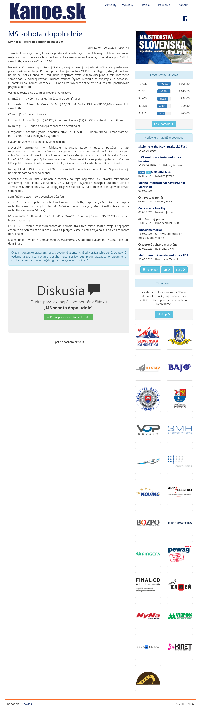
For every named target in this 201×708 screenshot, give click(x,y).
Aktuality (110, 5)
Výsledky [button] (129, 5)
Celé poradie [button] (164, 124)
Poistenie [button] (165, 5)
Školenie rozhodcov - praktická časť (162, 146)
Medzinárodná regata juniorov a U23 (163, 255)
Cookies (27, 704)
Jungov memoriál (150, 230)
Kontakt (184, 5)
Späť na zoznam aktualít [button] (68, 342)
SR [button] (167, 269)
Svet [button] (180, 269)
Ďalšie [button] (147, 5)
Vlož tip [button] (164, 314)
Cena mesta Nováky (152, 208)
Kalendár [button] (150, 269)
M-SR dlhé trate (161, 172)
